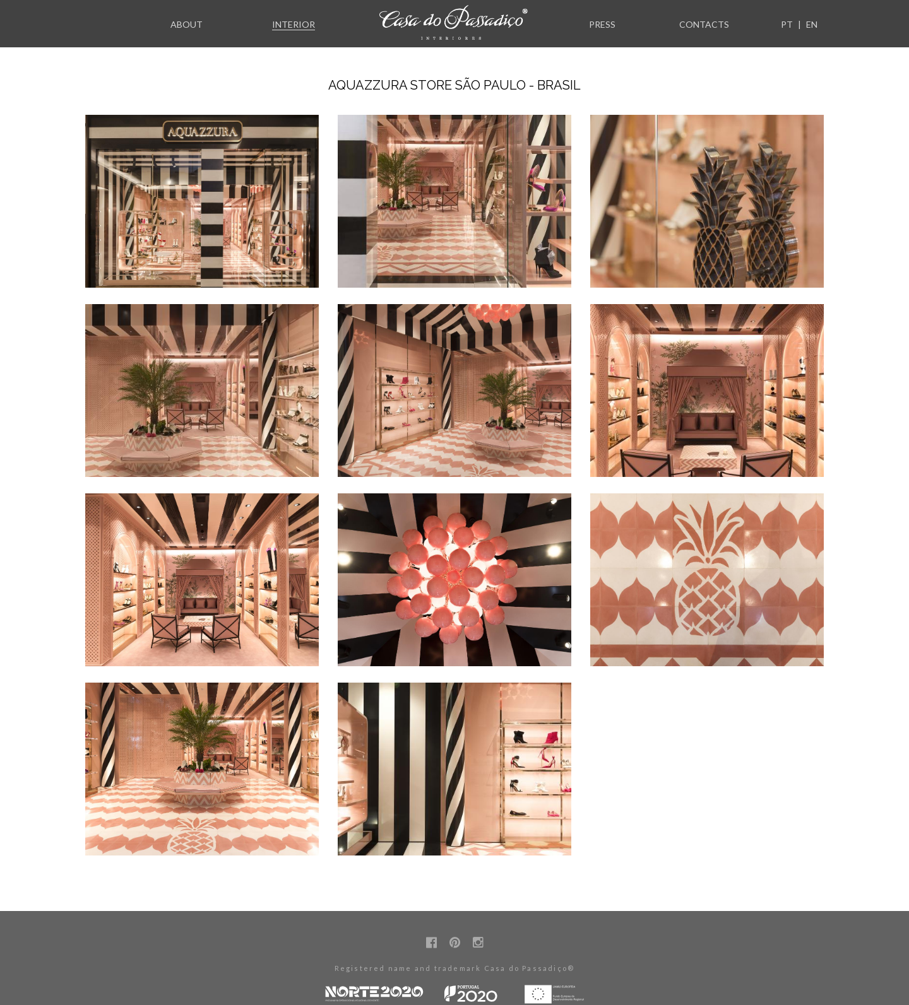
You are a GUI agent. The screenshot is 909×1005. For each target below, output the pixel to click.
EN (811, 24)
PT (787, 24)
